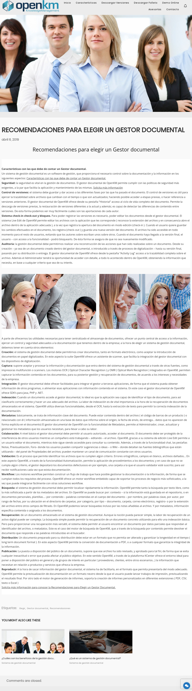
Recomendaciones (60, 608)
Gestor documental (37, 608)
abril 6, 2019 (10, 139)
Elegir (22, 608)
